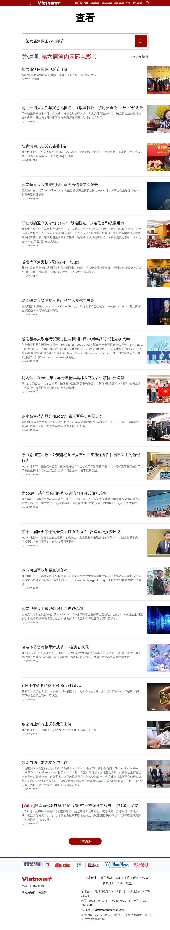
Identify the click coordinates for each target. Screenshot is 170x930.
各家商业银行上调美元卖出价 (46, 724)
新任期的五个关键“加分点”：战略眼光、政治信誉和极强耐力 (73, 223)
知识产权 (91, 877)
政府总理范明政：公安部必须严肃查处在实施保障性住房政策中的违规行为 (81, 458)
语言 (136, 877)
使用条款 (106, 877)
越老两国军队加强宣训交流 (45, 570)
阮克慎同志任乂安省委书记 (45, 146)
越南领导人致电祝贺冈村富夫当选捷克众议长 (60, 184)
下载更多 (85, 841)
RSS (118, 877)
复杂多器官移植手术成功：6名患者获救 (55, 647)
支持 (127, 877)
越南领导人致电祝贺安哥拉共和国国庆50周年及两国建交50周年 (76, 339)
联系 (129, 883)
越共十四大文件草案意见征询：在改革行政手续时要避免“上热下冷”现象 (82, 108)
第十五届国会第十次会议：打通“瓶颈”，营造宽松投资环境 (71, 532)
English (94, 2)
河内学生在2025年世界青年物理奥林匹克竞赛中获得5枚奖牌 (73, 378)
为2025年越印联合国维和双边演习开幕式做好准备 (64, 493)
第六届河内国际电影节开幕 (45, 69)
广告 (120, 883)
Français (107, 2)
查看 (85, 17)
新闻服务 (108, 883)
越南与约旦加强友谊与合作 (45, 762)
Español (119, 2)
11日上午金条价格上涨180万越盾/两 (52, 685)
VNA (145, 877)
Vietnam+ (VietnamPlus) (49, 3)
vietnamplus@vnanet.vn (110, 910)
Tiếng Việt (81, 2)
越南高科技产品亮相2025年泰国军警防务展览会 (62, 416)
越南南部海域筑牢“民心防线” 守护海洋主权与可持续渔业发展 (80, 805)
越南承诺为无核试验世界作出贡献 (50, 262)
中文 (128, 3)
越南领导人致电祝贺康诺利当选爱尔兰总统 (58, 300)
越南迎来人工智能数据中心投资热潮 (52, 608)
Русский (137, 3)
